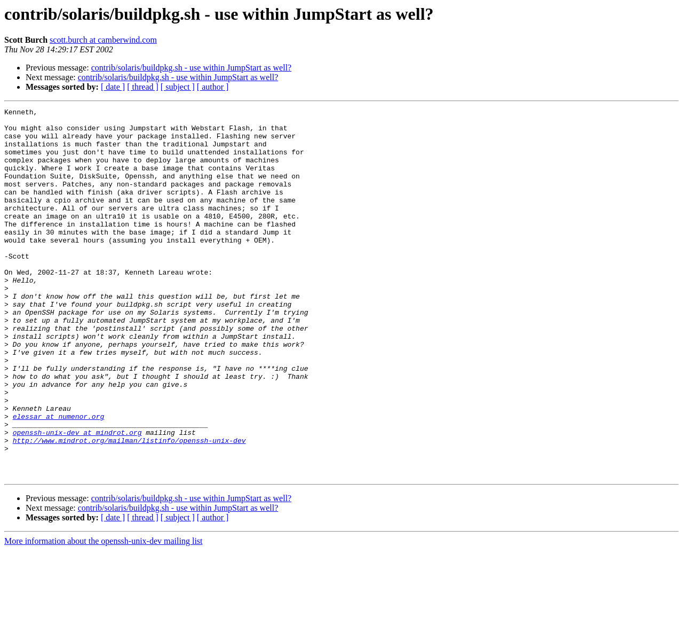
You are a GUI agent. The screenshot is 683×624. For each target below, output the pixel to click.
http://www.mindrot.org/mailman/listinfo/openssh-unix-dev (129, 507)
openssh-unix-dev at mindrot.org (77, 498)
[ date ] (113, 86)
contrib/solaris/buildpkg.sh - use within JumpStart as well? (191, 67)
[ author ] (213, 86)
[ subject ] (178, 86)
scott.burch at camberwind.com (103, 39)
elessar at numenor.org (59, 478)
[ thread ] (142, 86)
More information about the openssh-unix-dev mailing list (103, 614)
